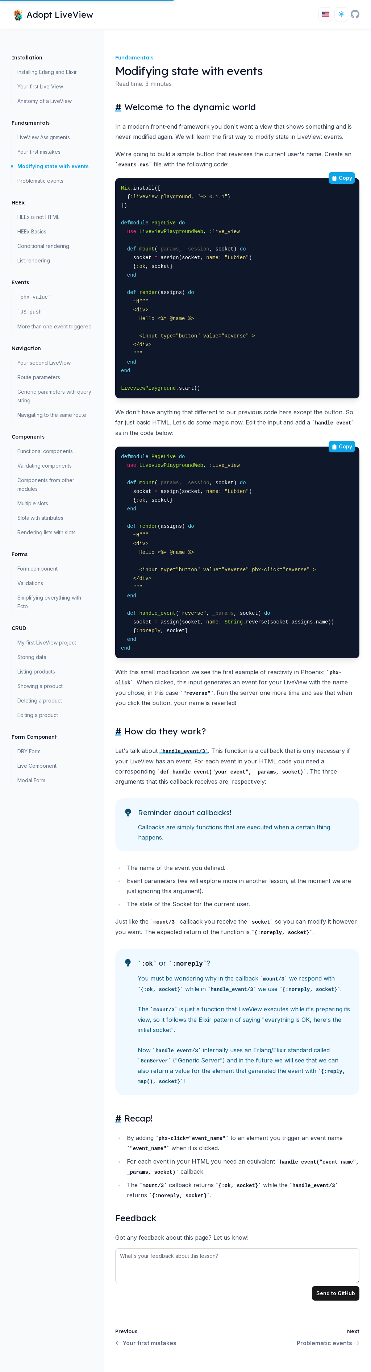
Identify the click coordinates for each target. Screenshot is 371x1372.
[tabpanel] (237, 1264)
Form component (37, 568)
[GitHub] (355, 14)
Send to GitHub (335, 1293)
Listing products (36, 671)
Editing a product (37, 715)
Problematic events (40, 181)
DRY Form (29, 751)
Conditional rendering (43, 246)
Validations (30, 583)
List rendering (33, 260)
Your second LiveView (44, 363)
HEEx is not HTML (38, 217)
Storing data (31, 657)
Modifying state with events (53, 166)
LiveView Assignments (43, 137)
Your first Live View (40, 86)
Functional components (45, 451)
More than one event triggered (54, 326)
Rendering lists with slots (46, 532)
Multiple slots (32, 503)
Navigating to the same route (51, 415)
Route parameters (38, 377)
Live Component (37, 766)
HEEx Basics (31, 231)
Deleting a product (39, 700)
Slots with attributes (40, 518)
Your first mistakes (39, 152)
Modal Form (31, 780)
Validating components (44, 466)
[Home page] (52, 14)
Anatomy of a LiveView (44, 101)
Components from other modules (45, 484)
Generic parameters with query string (54, 396)
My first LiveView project (46, 642)
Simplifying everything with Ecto (49, 601)
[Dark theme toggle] (341, 14)
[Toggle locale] (325, 14)
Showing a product (40, 686)
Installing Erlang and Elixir (47, 72)
